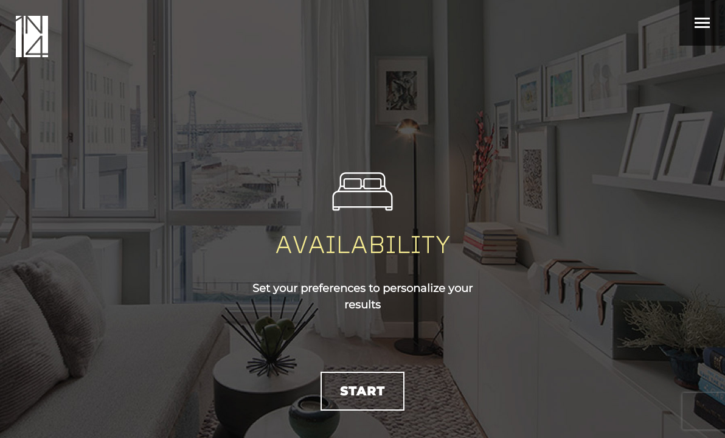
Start (362, 391)
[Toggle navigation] (702, 23)
